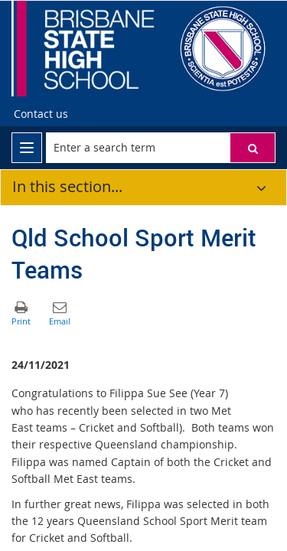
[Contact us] (41, 114)
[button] (253, 147)
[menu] (26, 147)
